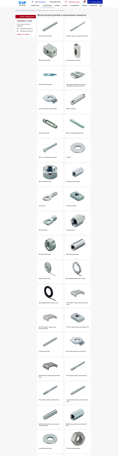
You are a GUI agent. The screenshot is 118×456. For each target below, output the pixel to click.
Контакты (93, 5)
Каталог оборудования (27, 17)
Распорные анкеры (81, 390)
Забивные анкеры (81, 392)
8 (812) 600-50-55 (55, 2)
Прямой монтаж (50, 393)
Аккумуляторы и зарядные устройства (35, 416)
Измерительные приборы (35, 427)
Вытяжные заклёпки (20, 409)
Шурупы (33, 393)
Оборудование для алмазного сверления (20, 389)
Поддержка (74, 5)
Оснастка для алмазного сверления (18, 394)
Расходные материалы (33, 435)
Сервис (57, 5)
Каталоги (33, 402)
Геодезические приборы (49, 416)
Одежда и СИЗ (34, 432)
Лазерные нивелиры (51, 414)
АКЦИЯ (84, 5)
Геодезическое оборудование (19, 449)
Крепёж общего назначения (83, 399)
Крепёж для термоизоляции (83, 405)
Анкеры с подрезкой (81, 388)
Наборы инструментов (34, 419)
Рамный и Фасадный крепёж (83, 398)
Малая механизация (36, 409)
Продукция (47, 5)
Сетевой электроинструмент (36, 422)
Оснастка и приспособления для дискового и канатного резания (20, 401)
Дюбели (63, 389)
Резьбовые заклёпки (20, 411)
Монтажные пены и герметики (36, 396)
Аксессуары (49, 392)
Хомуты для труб (35, 400)
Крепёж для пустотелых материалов (85, 401)
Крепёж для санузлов (81, 410)
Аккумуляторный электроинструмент (36, 412)
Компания (35, 5)
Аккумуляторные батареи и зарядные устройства (66, 413)
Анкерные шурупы (81, 396)
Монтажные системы (36, 398)
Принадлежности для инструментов (35, 438)
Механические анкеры (34, 389)
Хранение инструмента (34, 430)
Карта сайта (80, 454)
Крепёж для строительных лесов (84, 403)
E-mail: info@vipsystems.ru (70, 454)
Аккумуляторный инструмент (65, 410)
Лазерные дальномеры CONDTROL (49, 411)
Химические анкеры (36, 391)
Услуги (64, 5)
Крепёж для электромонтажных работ (84, 408)
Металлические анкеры (82, 394)
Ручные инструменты (36, 425)
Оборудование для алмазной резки (20, 397)
